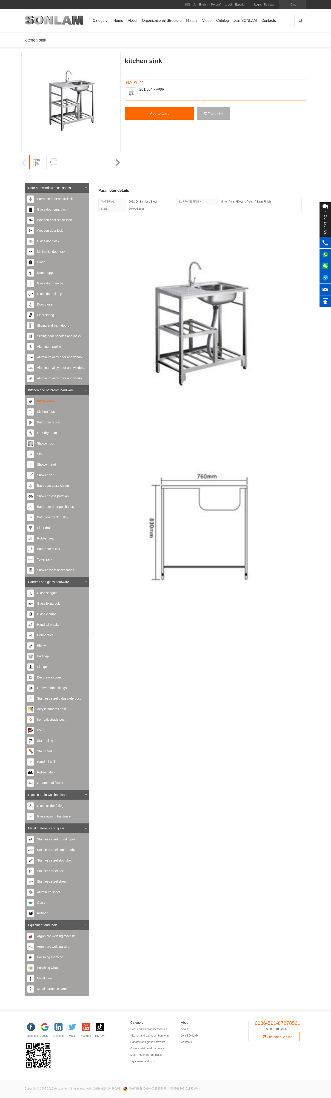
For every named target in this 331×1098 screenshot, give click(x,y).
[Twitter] (74, 1031)
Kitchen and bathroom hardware (58, 390)
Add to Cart (159, 113)
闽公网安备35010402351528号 (145, 1088)
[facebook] (33, 1031)
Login (257, 4)
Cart (293, 4)
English (203, 4)
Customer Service (277, 1037)
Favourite (213, 114)
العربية (228, 4)
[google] (46, 1031)
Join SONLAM (189, 1035)
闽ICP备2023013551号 (183, 1088)
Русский (216, 4)
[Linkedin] (60, 1031)
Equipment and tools (58, 925)
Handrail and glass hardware (58, 582)
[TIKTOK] (101, 1031)
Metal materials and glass (58, 828)
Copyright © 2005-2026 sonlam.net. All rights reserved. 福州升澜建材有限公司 (72, 1088)
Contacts (186, 1042)
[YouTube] (88, 1031)
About (184, 1029)
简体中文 (190, 4)
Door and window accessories (58, 188)
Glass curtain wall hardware (58, 795)
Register (269, 4)
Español (240, 4)
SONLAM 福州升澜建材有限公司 (54, 21)
